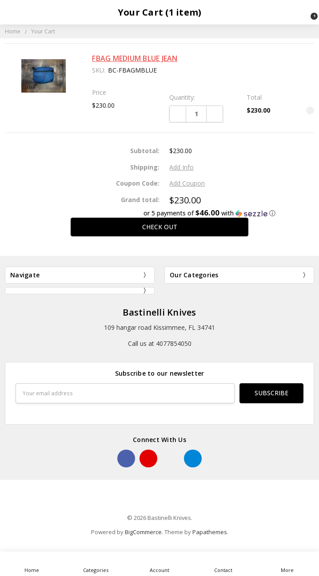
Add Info (181, 167)
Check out (159, 227)
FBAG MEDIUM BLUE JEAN (134, 58)
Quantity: (182, 97)
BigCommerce (143, 532)
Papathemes (209, 532)
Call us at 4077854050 (159, 343)
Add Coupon (187, 183)
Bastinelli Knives (159, 312)
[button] (159, 213)
